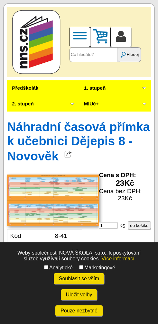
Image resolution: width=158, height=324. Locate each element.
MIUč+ (91, 103)
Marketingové (97, 267)
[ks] (108, 225)
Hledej (129, 54)
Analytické (58, 267)
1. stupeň (95, 88)
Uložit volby (79, 294)
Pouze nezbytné (79, 310)
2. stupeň (22, 103)
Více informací (117, 258)
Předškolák (25, 88)
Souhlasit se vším (79, 278)
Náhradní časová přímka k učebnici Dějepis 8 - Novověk (78, 141)
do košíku (139, 225)
